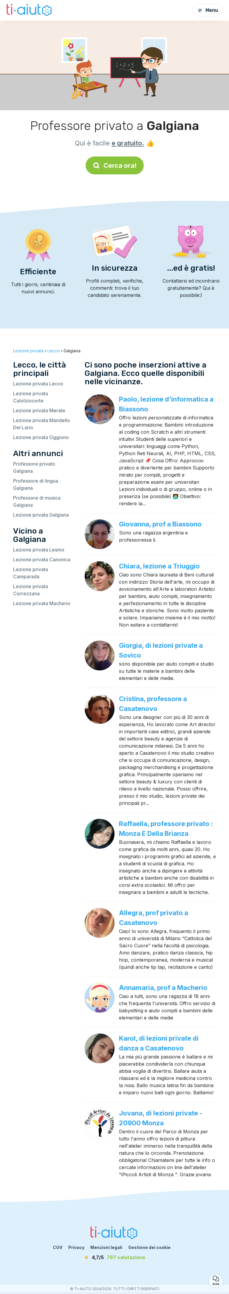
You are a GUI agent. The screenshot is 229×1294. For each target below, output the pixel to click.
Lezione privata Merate (39, 410)
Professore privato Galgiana (34, 467)
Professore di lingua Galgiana (35, 484)
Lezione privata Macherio (41, 603)
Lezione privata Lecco (38, 384)
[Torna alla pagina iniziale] (30, 10)
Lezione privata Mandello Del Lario (41, 423)
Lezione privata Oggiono (41, 437)
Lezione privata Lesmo (38, 550)
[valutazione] (114, 1257)
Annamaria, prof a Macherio (163, 987)
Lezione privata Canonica (41, 559)
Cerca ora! (115, 165)
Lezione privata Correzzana (30, 589)
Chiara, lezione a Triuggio (159, 566)
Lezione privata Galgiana (41, 515)
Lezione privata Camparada (30, 572)
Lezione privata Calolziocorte (30, 397)
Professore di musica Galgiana (37, 501)
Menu (208, 10)
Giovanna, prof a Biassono (160, 524)
